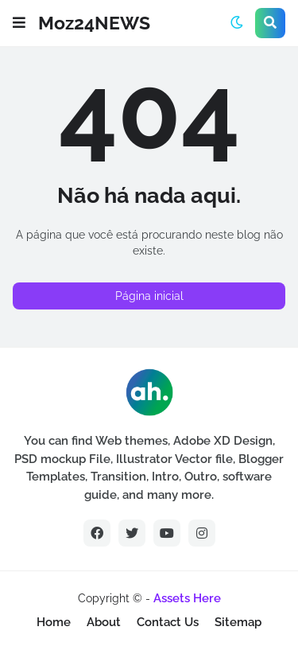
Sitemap (238, 622)
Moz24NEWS (94, 22)
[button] (19, 23)
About (104, 622)
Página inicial (149, 296)
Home (54, 622)
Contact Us (168, 622)
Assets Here (187, 598)
